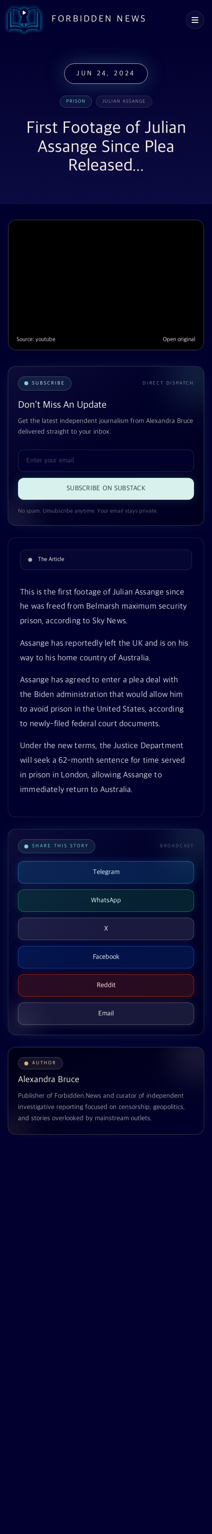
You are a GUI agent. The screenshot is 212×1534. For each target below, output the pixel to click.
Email (106, 1013)
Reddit (106, 985)
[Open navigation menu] (195, 20)
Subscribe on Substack (106, 488)
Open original (179, 339)
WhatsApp (106, 900)
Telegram (106, 872)
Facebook (106, 957)
